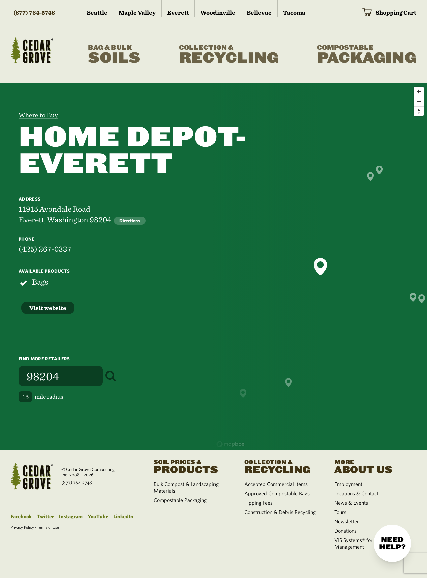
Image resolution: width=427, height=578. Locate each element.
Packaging (366, 54)
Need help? (392, 543)
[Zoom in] (419, 92)
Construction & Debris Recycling (280, 512)
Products (191, 466)
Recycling (229, 54)
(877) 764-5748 (34, 12)
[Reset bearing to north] (419, 111)
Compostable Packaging (180, 500)
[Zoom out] (419, 101)
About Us (371, 466)
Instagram (71, 516)
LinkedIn (123, 516)
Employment (348, 484)
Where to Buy (38, 115)
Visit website (47, 307)
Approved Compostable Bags (277, 493)
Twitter (45, 516)
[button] (320, 266)
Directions (129, 220)
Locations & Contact (356, 493)
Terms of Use (48, 527)
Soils (114, 54)
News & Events (351, 503)
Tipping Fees (258, 503)
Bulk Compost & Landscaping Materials (186, 487)
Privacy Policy (22, 527)
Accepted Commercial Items (276, 484)
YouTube (98, 516)
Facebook (21, 516)
